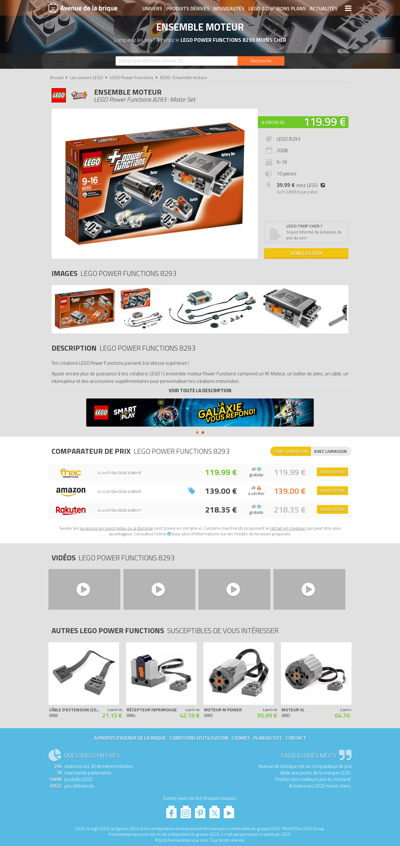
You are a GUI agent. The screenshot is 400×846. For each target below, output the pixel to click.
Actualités (324, 8)
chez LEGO (302, 185)
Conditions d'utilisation (198, 738)
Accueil (56, 77)
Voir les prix (306, 253)
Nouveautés (228, 8)
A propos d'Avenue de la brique (130, 738)
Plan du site (267, 738)
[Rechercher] (261, 61)
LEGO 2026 (260, 8)
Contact (296, 738)
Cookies (241, 738)
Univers (152, 8)
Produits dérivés (187, 8)
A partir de (273, 122)
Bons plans (291, 8)
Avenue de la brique (82, 8)
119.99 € (324, 121)
